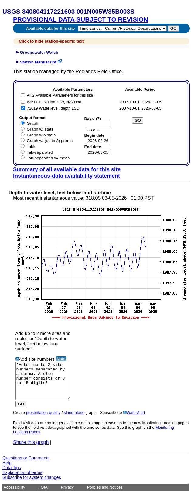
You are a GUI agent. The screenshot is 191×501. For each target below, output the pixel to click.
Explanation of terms (22, 479)
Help (7, 470)
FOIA (42, 494)
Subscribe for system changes (31, 484)
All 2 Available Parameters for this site (60, 95)
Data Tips (11, 474)
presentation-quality (43, 420)
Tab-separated (40, 152)
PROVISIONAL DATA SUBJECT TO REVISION (80, 19)
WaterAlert (136, 420)
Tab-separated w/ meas (48, 158)
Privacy (67, 494)
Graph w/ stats (40, 129)
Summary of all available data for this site (67, 169)
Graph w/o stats (41, 135)
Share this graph (31, 449)
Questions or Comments (25, 465)
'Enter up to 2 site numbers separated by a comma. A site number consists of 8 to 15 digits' (46, 384)
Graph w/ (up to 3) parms (50, 140)
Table (32, 146)
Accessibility (14, 494)
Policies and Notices (105, 494)
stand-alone (74, 420)
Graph (32, 123)
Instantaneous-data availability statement (66, 176)
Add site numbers (37, 359)
